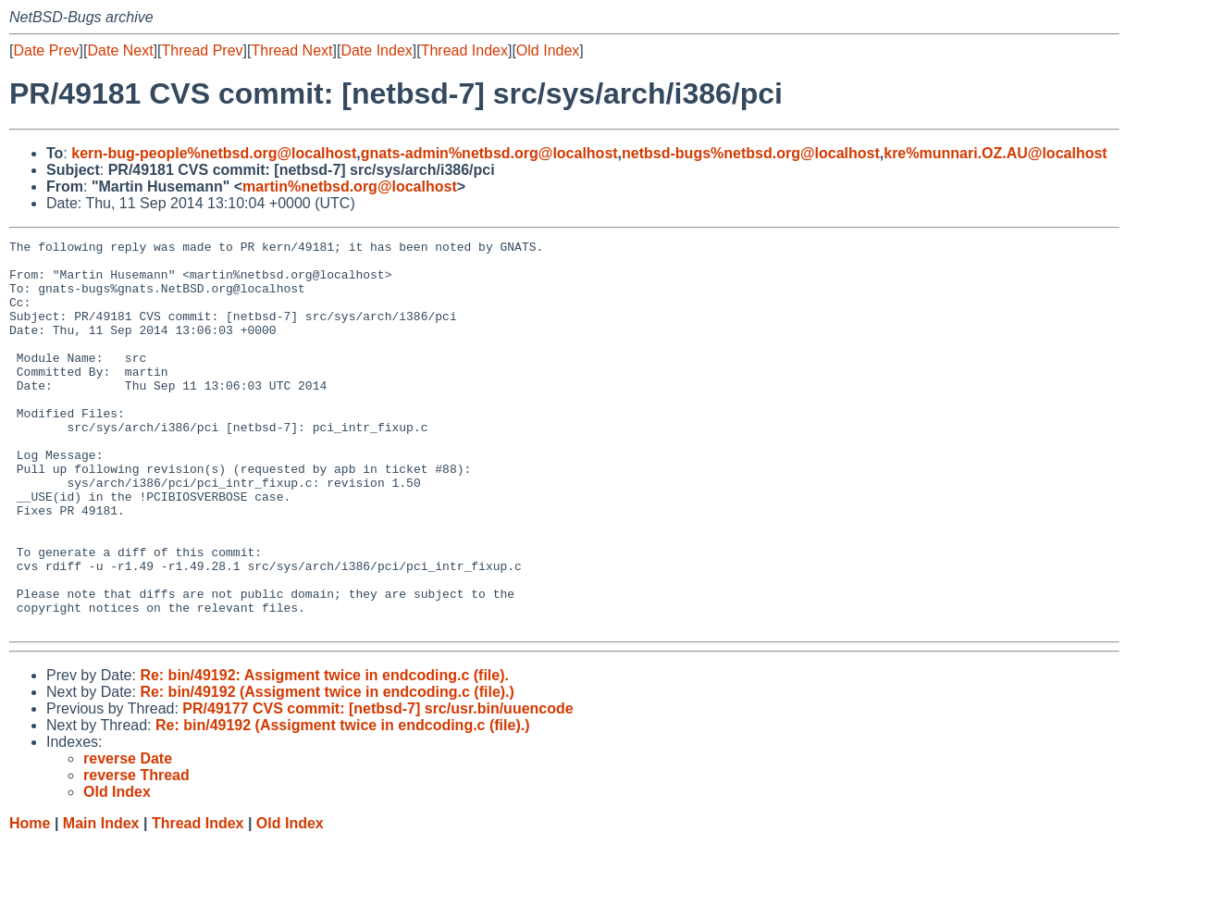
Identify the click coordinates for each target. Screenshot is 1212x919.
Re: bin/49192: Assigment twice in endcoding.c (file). (324, 753)
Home (29, 901)
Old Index (547, 50)
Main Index (101, 901)
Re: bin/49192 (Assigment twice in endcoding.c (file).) (327, 769)
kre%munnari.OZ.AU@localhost (995, 153)
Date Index (376, 50)
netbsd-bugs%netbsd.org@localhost (751, 153)
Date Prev (46, 50)
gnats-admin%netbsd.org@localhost (489, 153)
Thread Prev (202, 50)
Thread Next (291, 50)
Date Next (120, 50)
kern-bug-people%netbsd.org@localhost (213, 153)
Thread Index (464, 50)
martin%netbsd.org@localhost (349, 186)
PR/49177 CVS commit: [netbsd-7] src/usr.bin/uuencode (377, 786)
